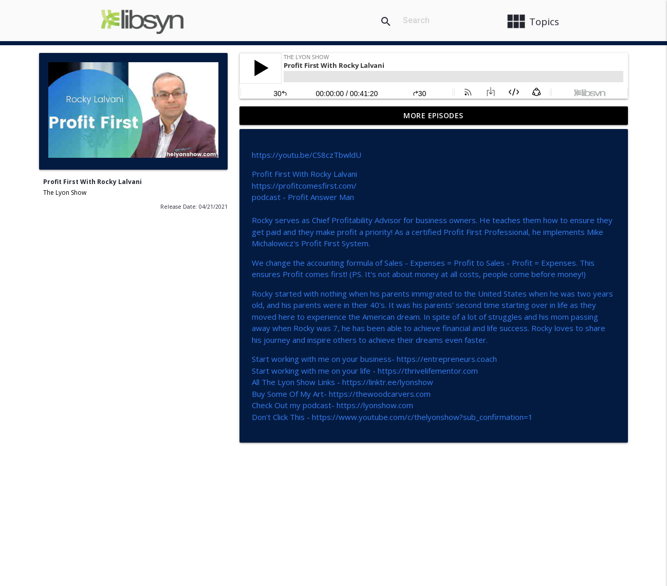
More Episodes (433, 115)
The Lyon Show (64, 192)
